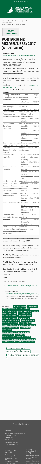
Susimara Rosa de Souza (9, 341)
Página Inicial (5, 21)
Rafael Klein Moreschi (23, 337)
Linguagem (15, 1)
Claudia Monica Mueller (31, 311)
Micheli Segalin (20, 334)
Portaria (27, 21)
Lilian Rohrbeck (25, 327)
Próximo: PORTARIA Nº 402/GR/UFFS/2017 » (22, 356)
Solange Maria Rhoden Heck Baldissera (23, 339)
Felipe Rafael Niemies (28, 320)
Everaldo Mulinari (24, 318)
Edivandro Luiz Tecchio (9, 316)
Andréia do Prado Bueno (9, 309)
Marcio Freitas (6, 330)
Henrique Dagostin (25, 323)
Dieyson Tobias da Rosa (9, 313)
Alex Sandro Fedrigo (20, 306)
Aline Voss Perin (33, 306)
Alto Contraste (25, 1)
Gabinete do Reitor (7, 22)
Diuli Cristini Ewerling (25, 313)
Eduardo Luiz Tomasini (24, 316)
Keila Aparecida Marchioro (10, 327)
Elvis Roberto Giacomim (9, 318)
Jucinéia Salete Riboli (17, 325)
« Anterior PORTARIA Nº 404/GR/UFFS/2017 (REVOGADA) (17, 350)
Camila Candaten (24, 309)
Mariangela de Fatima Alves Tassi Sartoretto (15, 332)
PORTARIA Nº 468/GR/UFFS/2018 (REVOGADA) (19, 56)
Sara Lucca (5, 339)
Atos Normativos (16, 21)
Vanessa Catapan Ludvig (26, 341)
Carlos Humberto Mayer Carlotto (12, 311)
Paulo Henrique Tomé (8, 337)
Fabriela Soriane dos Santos (10, 320)
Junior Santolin (30, 325)
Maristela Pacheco (7, 334)
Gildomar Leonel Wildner (9, 323)
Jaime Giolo (5, 325)
